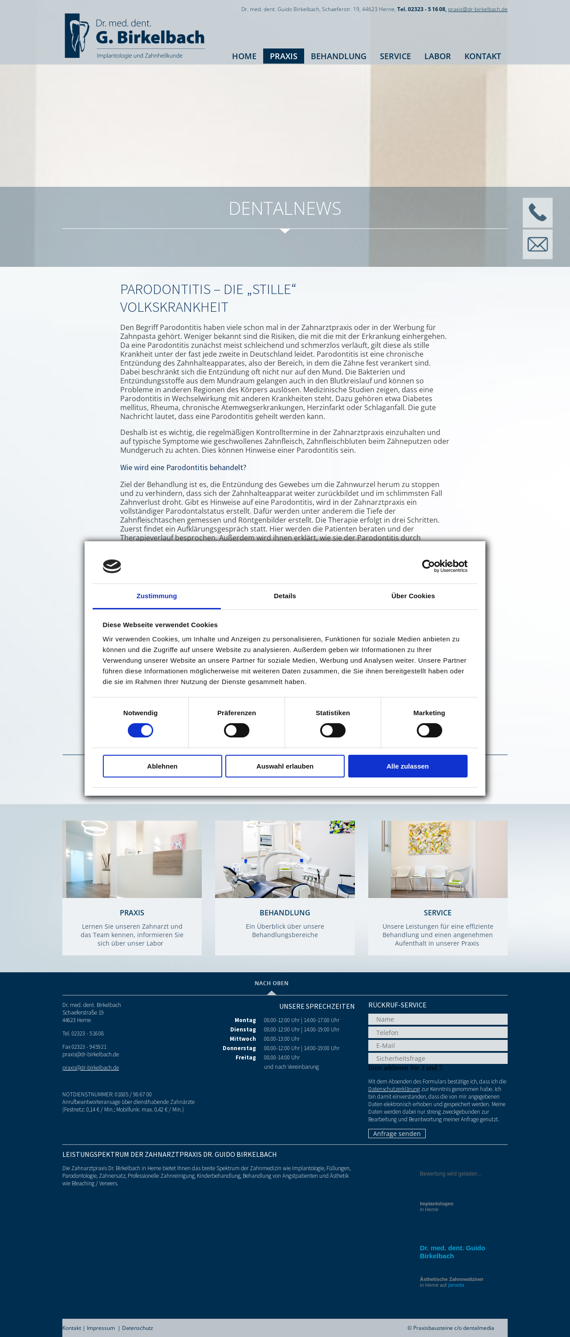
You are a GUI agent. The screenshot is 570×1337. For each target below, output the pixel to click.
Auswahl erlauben (285, 766)
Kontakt (482, 56)
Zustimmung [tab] (157, 596)
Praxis (283, 56)
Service (395, 56)
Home (244, 56)
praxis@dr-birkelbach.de (478, 9)
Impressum (101, 1328)
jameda (456, 1285)
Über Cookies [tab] (413, 596)
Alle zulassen (408, 766)
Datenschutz (137, 1328)
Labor (437, 56)
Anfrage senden (397, 1133)
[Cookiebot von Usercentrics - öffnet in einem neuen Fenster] (429, 566)
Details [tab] (285, 596)
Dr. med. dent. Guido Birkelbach (452, 1252)
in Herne (436, 1206)
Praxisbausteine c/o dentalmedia (453, 1328)
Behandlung (338, 56)
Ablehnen (162, 766)
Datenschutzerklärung (394, 1089)
